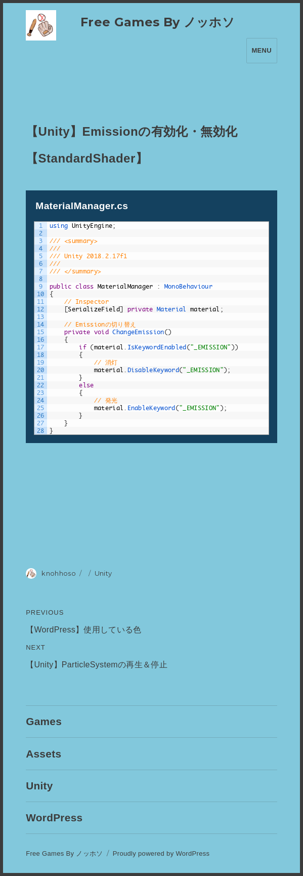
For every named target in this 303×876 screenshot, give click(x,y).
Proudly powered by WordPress (161, 853)
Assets (43, 754)
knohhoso (58, 573)
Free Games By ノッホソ (157, 22)
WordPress (54, 817)
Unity (103, 573)
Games (44, 721)
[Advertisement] (151, 502)
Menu (262, 50)
